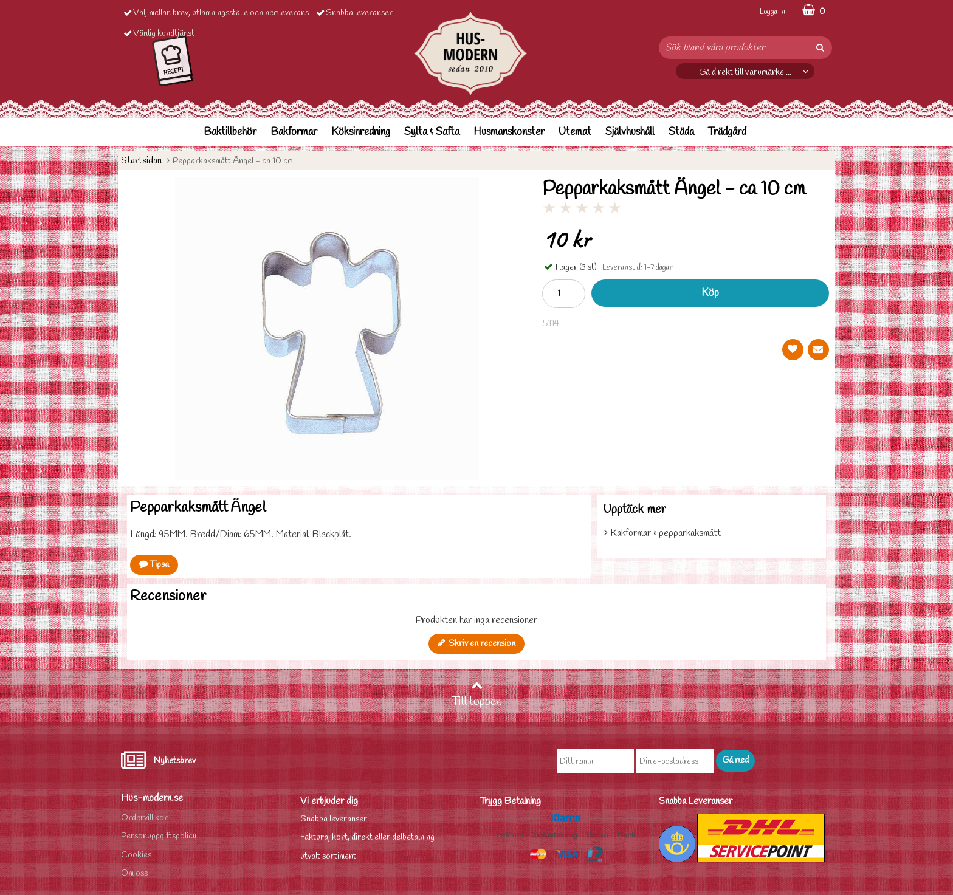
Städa (681, 132)
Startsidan (141, 160)
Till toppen (476, 694)
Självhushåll (630, 132)
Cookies (136, 855)
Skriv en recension (476, 644)
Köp (710, 293)
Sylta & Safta (431, 132)
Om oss (134, 873)
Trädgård (727, 132)
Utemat (575, 132)
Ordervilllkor (144, 818)
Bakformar (293, 132)
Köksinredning (360, 132)
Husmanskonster (509, 132)
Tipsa (154, 565)
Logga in (772, 12)
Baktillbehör (230, 132)
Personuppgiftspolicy (159, 836)
